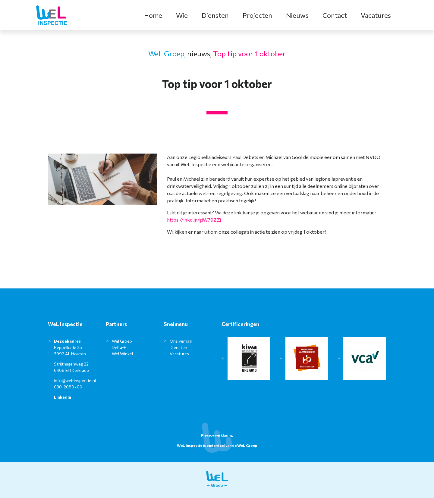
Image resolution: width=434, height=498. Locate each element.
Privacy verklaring (217, 435)
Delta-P (119, 347)
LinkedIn (62, 397)
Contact (334, 15)
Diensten (215, 15)
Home (153, 15)
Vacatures (376, 15)
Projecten (257, 15)
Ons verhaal (181, 341)
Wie (182, 15)
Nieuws (297, 15)
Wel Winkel (122, 353)
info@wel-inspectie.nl (75, 380)
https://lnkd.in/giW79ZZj (194, 220)
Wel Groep (122, 341)
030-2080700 (68, 386)
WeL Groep (247, 445)
